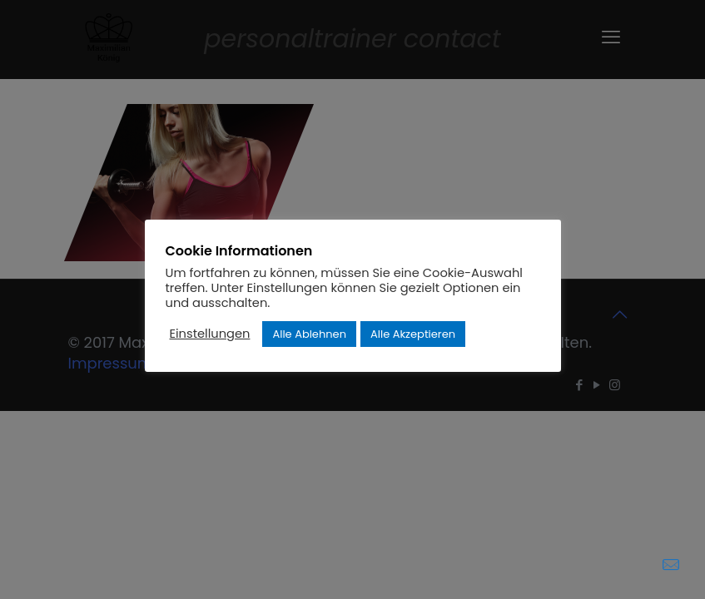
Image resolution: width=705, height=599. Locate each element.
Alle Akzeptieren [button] (412, 334)
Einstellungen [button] (210, 333)
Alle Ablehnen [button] (309, 334)
